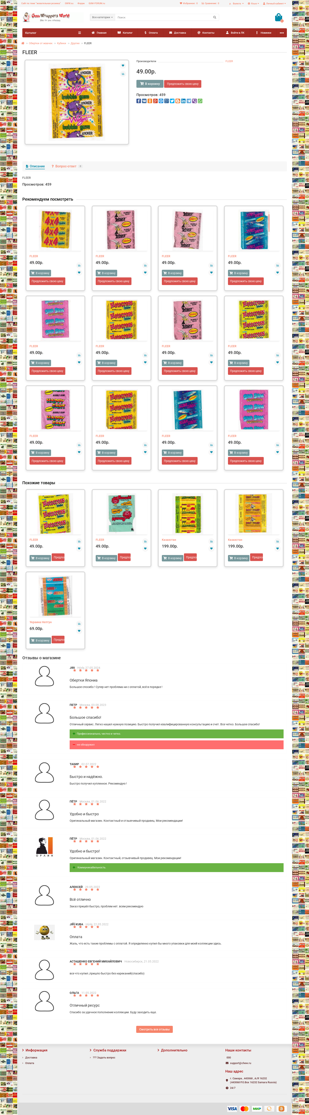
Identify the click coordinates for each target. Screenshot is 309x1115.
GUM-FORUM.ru (97, 3)
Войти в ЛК (259, 33)
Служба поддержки (108, 1050)
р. (235, 3)
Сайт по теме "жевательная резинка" (41, 3)
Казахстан (169, 540)
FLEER (229, 61)
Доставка (193, 33)
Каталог (131, 33)
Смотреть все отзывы (154, 1029)
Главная (101, 33)
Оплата (161, 33)
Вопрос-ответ (67, 166)
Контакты (226, 33)
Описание (35, 166)
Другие (75, 43)
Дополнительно (173, 1050)
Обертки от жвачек (40, 43)
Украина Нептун (41, 622)
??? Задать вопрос (104, 1057)
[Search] (167, 17)
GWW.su (69, 3)
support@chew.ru (240, 1063)
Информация (35, 1050)
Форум (81, 3)
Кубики (61, 43)
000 (229, 1057)
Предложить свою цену (183, 83)
